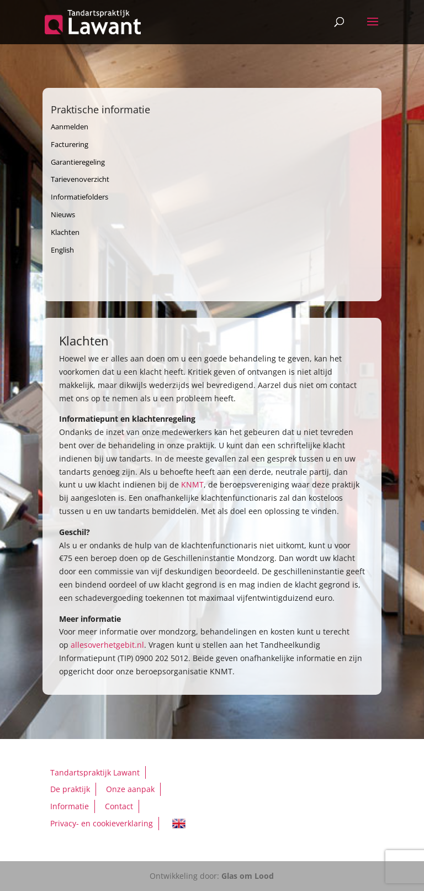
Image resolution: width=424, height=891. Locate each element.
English (62, 250)
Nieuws (63, 214)
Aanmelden (69, 127)
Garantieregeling (78, 162)
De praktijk (70, 789)
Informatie (69, 806)
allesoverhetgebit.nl (107, 645)
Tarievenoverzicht (80, 179)
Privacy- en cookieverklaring (101, 823)
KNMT (192, 484)
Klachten (65, 232)
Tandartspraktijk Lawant (95, 772)
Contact (119, 806)
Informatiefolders (79, 197)
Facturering (69, 144)
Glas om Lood (247, 876)
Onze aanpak (130, 789)
